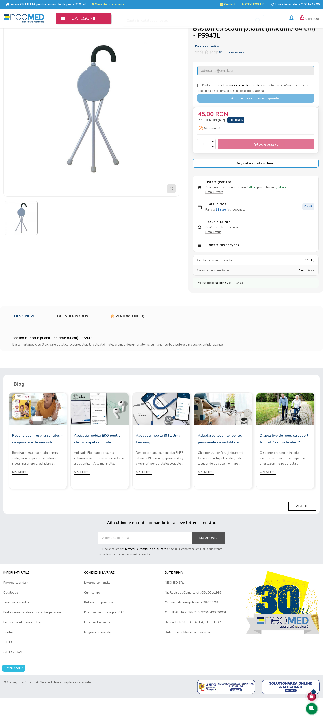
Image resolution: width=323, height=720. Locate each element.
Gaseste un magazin (108, 4)
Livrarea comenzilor (98, 605)
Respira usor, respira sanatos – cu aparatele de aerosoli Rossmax (37, 461)
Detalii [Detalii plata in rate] (308, 229)
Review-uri (127, 338)
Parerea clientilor (15, 605)
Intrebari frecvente (97, 645)
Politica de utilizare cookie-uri (24, 645)
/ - (231, 75)
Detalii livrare (214, 214)
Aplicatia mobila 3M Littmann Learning (160, 461)
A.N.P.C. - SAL (13, 674)
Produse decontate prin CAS (104, 635)
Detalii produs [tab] (72, 338)
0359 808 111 (253, 4)
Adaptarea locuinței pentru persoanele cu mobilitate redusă (220, 461)
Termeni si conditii (16, 625)
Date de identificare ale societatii (188, 654)
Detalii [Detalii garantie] (310, 293)
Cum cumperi (93, 615)
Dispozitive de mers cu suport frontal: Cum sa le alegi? (284, 461)
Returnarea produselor (100, 625)
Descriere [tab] (24, 338)
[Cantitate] (203, 167)
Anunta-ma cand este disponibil (255, 121)
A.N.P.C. (8, 664)
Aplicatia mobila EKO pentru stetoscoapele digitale (97, 461)
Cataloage (10, 615)
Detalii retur (213, 255)
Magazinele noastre (98, 654)
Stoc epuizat (266, 167)
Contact (227, 4)
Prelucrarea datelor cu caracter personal (32, 635)
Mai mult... (20, 495)
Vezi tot (302, 528)
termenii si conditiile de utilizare (245, 108)
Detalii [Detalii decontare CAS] (239, 305)
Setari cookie (13, 690)
